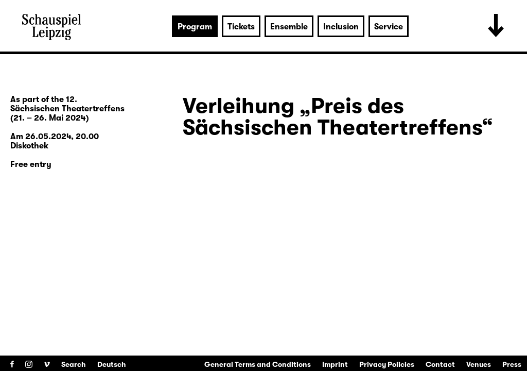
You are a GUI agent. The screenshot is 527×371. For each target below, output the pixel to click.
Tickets (241, 26)
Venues (478, 364)
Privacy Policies (386, 364)
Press (511, 364)
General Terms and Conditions (257, 364)
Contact (440, 364)
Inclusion (341, 26)
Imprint (335, 364)
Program (195, 26)
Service (388, 26)
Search (73, 364)
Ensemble (289, 26)
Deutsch (111, 364)
